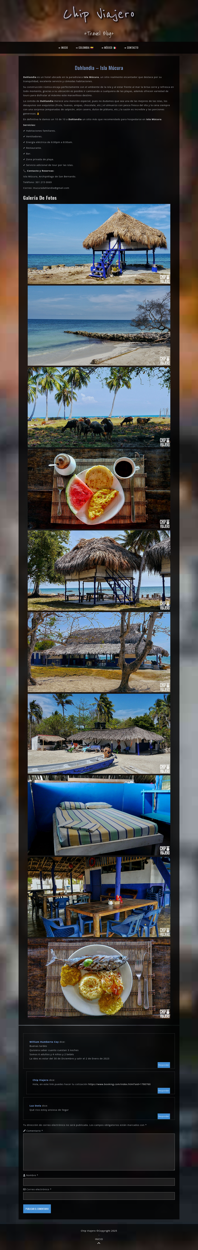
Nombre (32, 1175)
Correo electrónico (39, 1189)
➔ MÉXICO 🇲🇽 (108, 47)
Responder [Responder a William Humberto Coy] (163, 1065)
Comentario (34, 1130)
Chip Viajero (99, 14)
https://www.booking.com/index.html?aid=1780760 (119, 1084)
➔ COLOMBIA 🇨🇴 (85, 47)
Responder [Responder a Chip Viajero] (163, 1090)
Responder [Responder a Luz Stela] (163, 1116)
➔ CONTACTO (131, 47)
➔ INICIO (63, 47)
